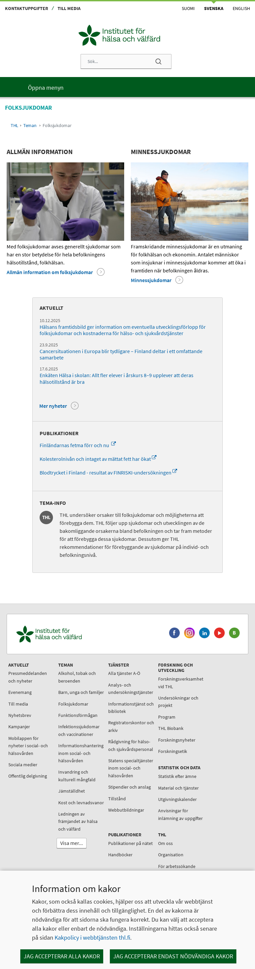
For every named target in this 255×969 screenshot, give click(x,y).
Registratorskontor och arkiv (131, 726)
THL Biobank (170, 728)
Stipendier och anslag (129, 787)
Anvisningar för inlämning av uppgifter (180, 814)
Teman (30, 125)
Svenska (213, 8)
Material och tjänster (178, 788)
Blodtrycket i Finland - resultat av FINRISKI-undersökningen (108, 472)
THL (14, 125)
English (241, 8)
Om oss (165, 843)
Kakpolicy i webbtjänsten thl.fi (92, 937)
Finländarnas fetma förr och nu (78, 445)
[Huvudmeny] (127, 87)
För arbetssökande (176, 866)
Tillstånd (117, 799)
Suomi (188, 8)
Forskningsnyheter (176, 740)
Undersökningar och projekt (178, 701)
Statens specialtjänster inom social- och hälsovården (130, 768)
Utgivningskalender (177, 799)
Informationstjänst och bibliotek (131, 707)
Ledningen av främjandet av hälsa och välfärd (78, 821)
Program (166, 717)
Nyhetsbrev (19, 715)
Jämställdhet (71, 791)
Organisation (170, 855)
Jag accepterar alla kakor (62, 956)
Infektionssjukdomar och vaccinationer (79, 730)
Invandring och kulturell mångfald (77, 775)
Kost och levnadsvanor (81, 803)
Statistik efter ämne (177, 776)
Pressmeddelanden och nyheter (27, 677)
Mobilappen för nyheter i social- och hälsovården (28, 745)
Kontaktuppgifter (26, 8)
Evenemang (20, 692)
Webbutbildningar (126, 810)
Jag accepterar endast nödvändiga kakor (173, 956)
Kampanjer (19, 727)
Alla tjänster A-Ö (124, 673)
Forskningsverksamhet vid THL (180, 682)
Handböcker (120, 855)
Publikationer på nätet (130, 843)
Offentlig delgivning (27, 776)
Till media (69, 8)
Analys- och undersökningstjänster (130, 688)
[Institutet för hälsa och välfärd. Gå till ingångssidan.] (80, 634)
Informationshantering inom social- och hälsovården (81, 753)
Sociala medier (22, 765)
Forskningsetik (172, 751)
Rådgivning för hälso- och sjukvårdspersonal (130, 745)
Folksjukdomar (73, 704)
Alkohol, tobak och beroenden (77, 677)
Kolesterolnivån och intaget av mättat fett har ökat (98, 458)
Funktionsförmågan (78, 715)
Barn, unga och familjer (81, 692)
